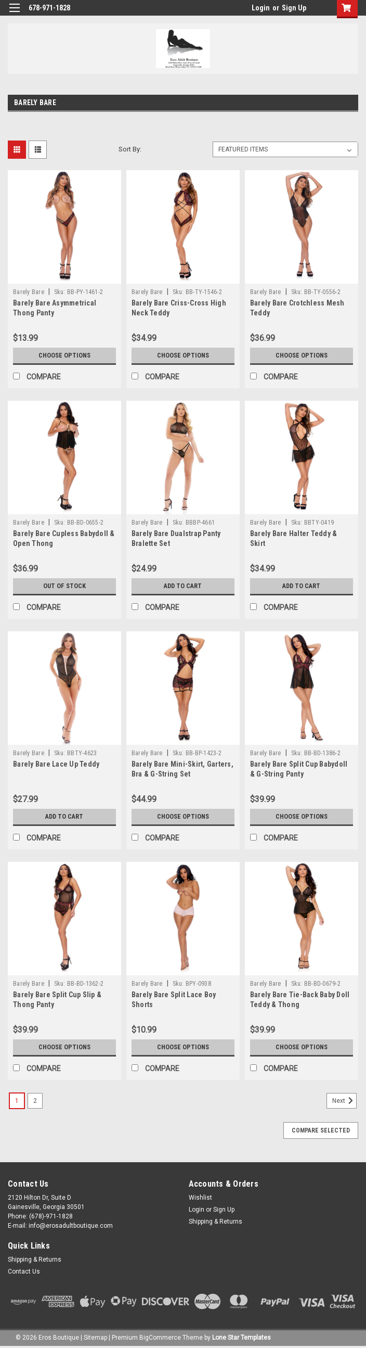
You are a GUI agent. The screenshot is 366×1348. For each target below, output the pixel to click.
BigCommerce (160, 1337)
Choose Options (64, 355)
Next (344, 1101)
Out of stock (64, 586)
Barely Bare (28, 292)
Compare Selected (321, 1130)
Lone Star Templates (241, 1337)
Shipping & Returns (215, 1221)
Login (261, 8)
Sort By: (130, 149)
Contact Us (24, 1271)
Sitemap (95, 1337)
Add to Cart (182, 586)
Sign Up (294, 8)
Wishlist (200, 1197)
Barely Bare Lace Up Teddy (56, 764)
